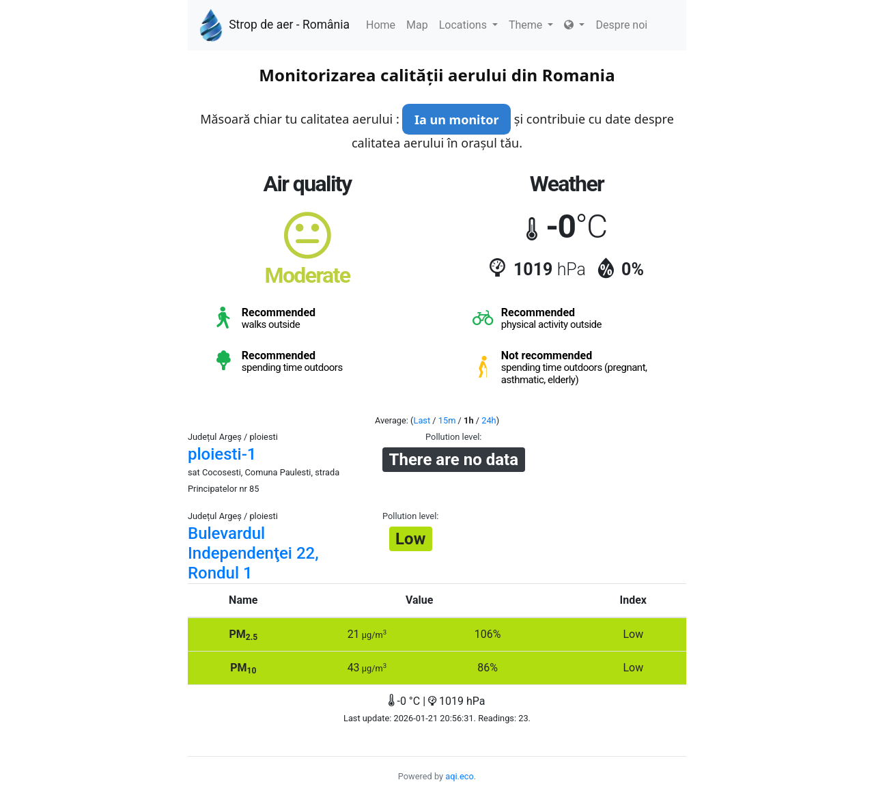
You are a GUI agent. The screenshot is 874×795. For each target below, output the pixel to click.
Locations (468, 24)
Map (417, 24)
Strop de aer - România (274, 25)
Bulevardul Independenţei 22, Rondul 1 (253, 553)
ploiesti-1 (222, 454)
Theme (531, 24)
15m (447, 420)
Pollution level (452, 437)
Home (380, 24)
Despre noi (621, 24)
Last (422, 420)
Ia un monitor (456, 119)
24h (488, 420)
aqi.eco (459, 776)
